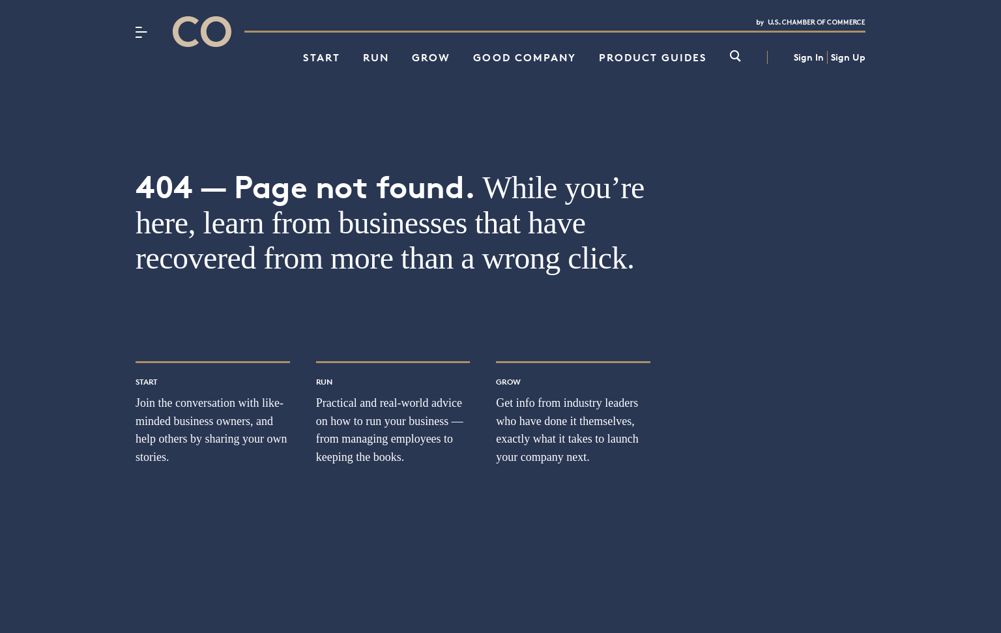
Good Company (524, 57)
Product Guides (653, 57)
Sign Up (848, 57)
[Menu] (141, 31)
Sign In (809, 57)
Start (321, 57)
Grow (431, 57)
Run (376, 57)
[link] (735, 57)
